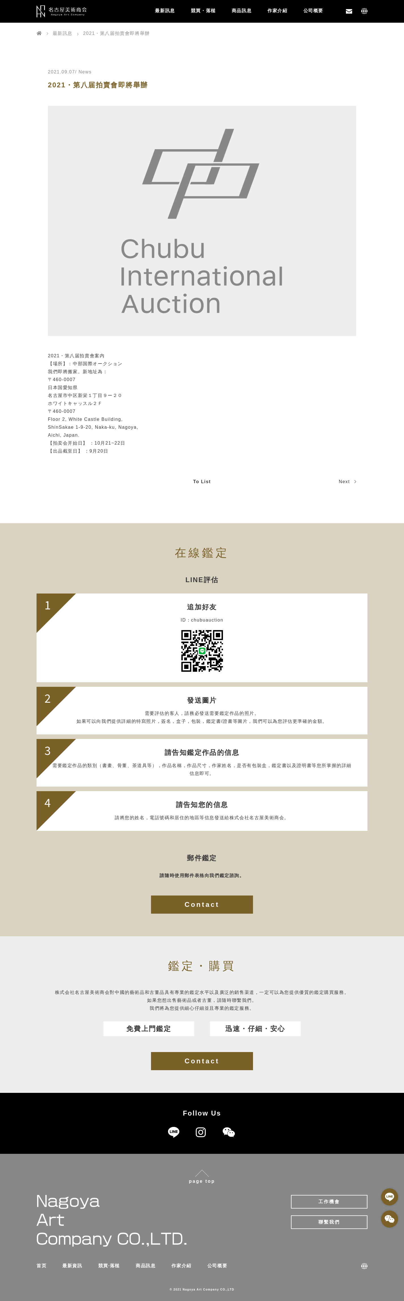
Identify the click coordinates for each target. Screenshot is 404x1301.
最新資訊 (72, 1265)
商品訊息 (242, 10)
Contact (202, 904)
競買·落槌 (109, 1265)
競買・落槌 (203, 10)
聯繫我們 (329, 1222)
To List (202, 481)
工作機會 (329, 1201)
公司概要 (313, 10)
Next (347, 481)
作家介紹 (277, 10)
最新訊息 (165, 10)
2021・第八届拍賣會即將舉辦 (98, 85)
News (85, 71)
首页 (41, 1265)
